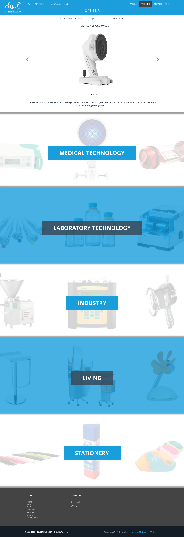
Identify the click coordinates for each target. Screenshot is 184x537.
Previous (28, 62)
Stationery (92, 453)
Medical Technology (86, 18)
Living (92, 378)
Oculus (100, 18)
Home (60, 18)
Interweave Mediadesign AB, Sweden (144, 532)
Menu (177, 4)
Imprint (30, 515)
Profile (133, 4)
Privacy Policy (33, 517)
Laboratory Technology (92, 228)
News (29, 504)
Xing (74, 506)
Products (145, 4)
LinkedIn (76, 502)
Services (158, 4)
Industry (92, 303)
